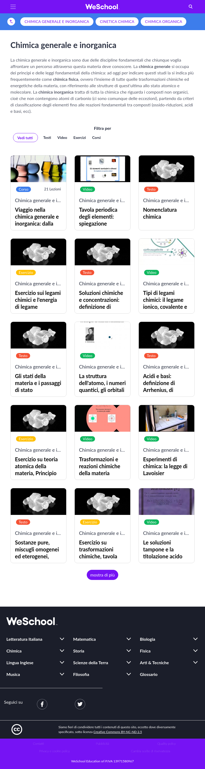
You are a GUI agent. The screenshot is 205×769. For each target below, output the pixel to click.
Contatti (38, 744)
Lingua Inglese (19, 662)
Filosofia (81, 674)
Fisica (145, 650)
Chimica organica (163, 21)
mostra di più (102, 574)
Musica (13, 674)
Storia (78, 650)
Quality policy (166, 744)
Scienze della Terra (90, 662)
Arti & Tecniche (154, 662)
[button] (13, 6)
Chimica (14, 650)
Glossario (148, 674)
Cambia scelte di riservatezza (150, 751)
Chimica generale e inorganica (57, 21)
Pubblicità (102, 744)
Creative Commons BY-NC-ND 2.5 (117, 732)
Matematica (84, 639)
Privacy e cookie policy (54, 751)
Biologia (147, 639)
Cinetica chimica (117, 21)
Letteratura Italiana (24, 639)
